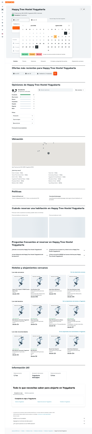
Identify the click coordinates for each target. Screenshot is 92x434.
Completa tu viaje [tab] (18, 393)
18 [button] (40, 40)
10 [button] (36, 36)
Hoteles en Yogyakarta (65, 401)
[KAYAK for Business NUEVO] (2, 25)
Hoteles (22, 430)
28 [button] (26, 47)
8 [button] (65, 36)
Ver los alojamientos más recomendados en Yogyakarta (72, 331)
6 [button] (58, 36)
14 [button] (26, 40)
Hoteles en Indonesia (38, 430)
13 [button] (23, 40)
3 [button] (36, 33)
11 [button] (40, 36)
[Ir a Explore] (2, 16)
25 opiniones (23, 15)
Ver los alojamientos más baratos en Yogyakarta (74, 301)
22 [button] (29, 43)
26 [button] (43, 43)
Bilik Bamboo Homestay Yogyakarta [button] (20, 320)
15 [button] (29, 40)
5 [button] (43, 33)
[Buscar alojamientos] (2, 9)
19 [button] (43, 40)
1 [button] (65, 33)
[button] (2, 2)
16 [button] (33, 40)
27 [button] (23, 47)
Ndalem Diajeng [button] (71, 320)
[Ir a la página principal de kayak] (9, 2)
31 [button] (36, 47)
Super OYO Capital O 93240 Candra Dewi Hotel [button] (21, 290)
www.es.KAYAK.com (16, 430)
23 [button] (33, 43)
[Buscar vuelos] (2, 6)
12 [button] (43, 36)
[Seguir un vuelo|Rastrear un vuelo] (2, 19)
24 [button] (36, 43)
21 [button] (26, 43)
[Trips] (2, 29)
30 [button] (33, 47)
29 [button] (29, 47)
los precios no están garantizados (44, 414)
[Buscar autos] (2, 12)
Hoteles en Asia (29, 430)
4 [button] (40, 33)
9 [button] (33, 36)
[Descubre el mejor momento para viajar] (2, 22)
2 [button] (33, 33)
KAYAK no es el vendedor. (49, 418)
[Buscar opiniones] (56, 90)
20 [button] (23, 43)
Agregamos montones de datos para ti (49, 421)
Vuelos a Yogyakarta (19, 401)
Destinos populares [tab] (29, 393)
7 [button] (26, 36)
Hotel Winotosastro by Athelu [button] (56, 320)
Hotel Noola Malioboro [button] (54, 289)
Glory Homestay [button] (34, 320)
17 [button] (36, 40)
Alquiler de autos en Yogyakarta (44, 401)
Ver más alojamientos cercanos (78, 272)
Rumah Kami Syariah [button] (54, 349)
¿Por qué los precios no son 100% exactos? (49, 423)
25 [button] (40, 43)
